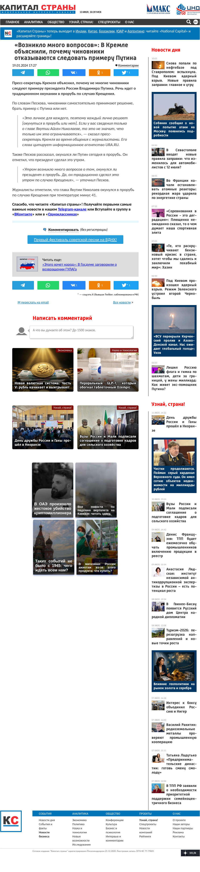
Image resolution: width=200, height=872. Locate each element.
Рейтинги (145, 836)
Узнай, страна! (81, 22)
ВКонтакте (23, 214)
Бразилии (107, 31)
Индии (81, 31)
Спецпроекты (109, 22)
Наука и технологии (124, 350)
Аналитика (33, 22)
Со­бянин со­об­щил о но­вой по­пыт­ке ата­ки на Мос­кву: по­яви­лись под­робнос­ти (174, 129)
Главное (12, 22)
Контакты (179, 836)
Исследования (81, 844)
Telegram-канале (72, 209)
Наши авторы (181, 824)
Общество (55, 22)
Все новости (122, 302)
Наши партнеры (183, 828)
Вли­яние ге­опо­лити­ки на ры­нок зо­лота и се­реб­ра (174, 686)
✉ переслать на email (33, 302)
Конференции (115, 820)
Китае (92, 31)
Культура (111, 824)
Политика (78, 824)
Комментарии (128, 65)
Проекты (145, 813)
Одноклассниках (62, 214)
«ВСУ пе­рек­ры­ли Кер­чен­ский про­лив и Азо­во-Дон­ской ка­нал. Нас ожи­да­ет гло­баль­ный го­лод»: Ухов (174, 344)
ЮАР (120, 31)
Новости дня (165, 50)
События (45, 813)
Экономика (65, 350)
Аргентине (136, 31)
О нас (129, 22)
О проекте (179, 820)
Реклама (178, 832)
